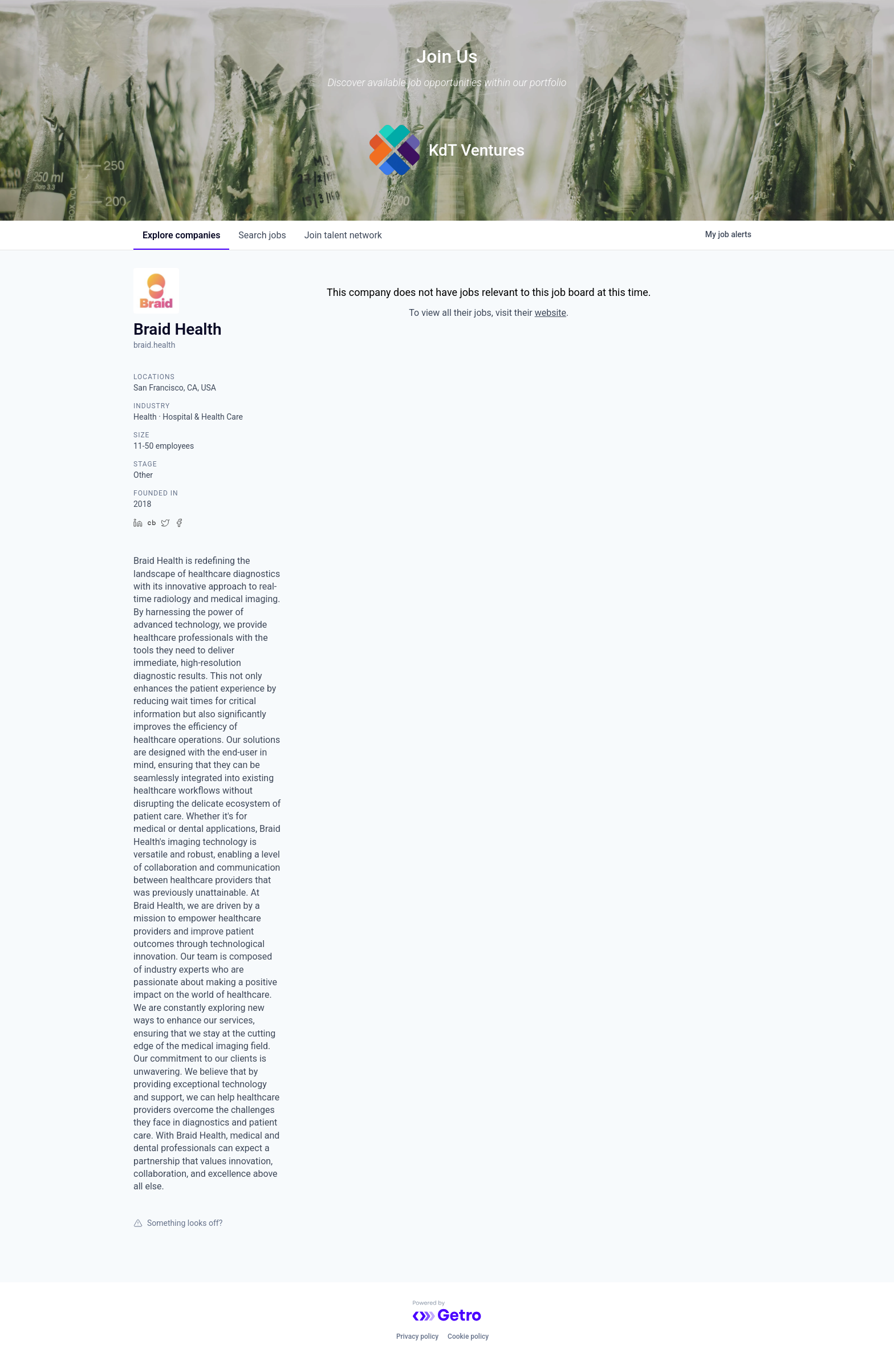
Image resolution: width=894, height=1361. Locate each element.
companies (181, 235)
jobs (262, 235)
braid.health (154, 345)
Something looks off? (177, 1223)
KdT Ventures (477, 150)
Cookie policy (468, 1336)
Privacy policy (417, 1336)
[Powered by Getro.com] (447, 1311)
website (550, 312)
